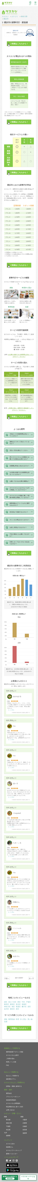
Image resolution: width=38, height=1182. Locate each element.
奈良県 (25, 1130)
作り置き (23, 1019)
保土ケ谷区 (12, 1002)
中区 (23, 1002)
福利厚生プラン (11, 1079)
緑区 (5, 1002)
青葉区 (18, 1006)
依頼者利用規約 (11, 1100)
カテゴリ (14, 16)
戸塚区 (28, 1002)
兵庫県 (25, 1123)
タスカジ (5, 16)
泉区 (17, 1009)
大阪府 (25, 1120)
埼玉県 (8, 1130)
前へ (7, 978)
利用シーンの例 (11, 1062)
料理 (17, 1019)
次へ (31, 978)
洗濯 (5, 1021)
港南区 (24, 1004)
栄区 (29, 1006)
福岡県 (8, 1135)
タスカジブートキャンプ (14, 1150)
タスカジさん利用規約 (13, 1103)
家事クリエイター (11, 1154)
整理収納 (11, 1019)
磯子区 (24, 1006)
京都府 (25, 1126)
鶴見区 (6, 1004)
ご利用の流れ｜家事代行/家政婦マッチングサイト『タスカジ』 (21, 409)
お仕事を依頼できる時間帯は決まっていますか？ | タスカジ (21, 356)
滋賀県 (25, 1133)
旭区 (13, 1006)
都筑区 (12, 1004)
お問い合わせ (10, 1110)
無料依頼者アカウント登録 (14, 1052)
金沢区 (6, 1009)
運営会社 (9, 1093)
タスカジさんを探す (12, 1055)
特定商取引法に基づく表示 (14, 1107)
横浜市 (6, 19)
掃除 (5, 1019)
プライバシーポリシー (13, 1097)
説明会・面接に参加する (14, 1086)
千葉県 (8, 1126)
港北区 (18, 1004)
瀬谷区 (12, 1009)
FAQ (7, 1065)
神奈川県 (24, 16)
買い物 (30, 1019)
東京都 (8, 1120)
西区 (19, 1002)
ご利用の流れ (10, 1058)
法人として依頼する (12, 1076)
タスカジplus (10, 1144)
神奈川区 (7, 1006)
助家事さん (9, 1147)
